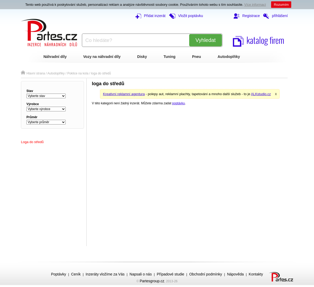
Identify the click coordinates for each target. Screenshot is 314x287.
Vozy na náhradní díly (102, 57)
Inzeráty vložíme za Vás (105, 274)
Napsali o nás (141, 274)
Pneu (196, 57)
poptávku (178, 103)
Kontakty (256, 274)
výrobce (32, 104)
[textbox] (133, 40)
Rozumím (281, 5)
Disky (142, 57)
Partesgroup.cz (152, 281)
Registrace (247, 16)
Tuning (170, 57)
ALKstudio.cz (261, 94)
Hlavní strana (33, 73)
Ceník (76, 274)
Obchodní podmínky (205, 274)
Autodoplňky (229, 57)
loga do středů (101, 73)
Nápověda (235, 274)
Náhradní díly (55, 57)
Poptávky (58, 274)
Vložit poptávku (186, 16)
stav (29, 91)
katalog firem (258, 40)
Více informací (255, 5)
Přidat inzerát (150, 16)
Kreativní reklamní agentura (124, 94)
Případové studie (170, 274)
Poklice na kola (77, 73)
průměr (31, 117)
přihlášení (275, 16)
